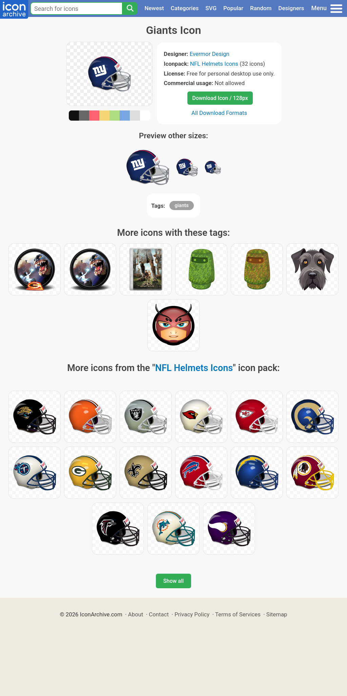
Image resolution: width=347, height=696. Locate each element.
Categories (185, 8)
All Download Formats (219, 112)
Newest (154, 8)
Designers (291, 8)
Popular (233, 8)
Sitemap (276, 614)
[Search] (130, 8)
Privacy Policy (192, 614)
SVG (211, 8)
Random (260, 8)
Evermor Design (209, 53)
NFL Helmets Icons (214, 63)
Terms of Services (238, 614)
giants (181, 205)
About (135, 614)
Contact (159, 614)
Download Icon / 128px (220, 98)
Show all (173, 581)
